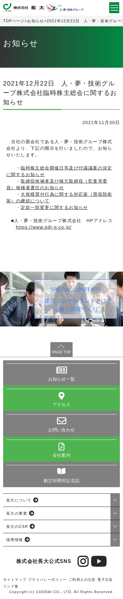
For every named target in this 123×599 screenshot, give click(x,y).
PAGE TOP (61, 352)
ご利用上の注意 (82, 579)
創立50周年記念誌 (61, 480)
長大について (18, 500)
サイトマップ (14, 579)
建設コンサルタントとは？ (78, 301)
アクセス (61, 404)
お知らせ (35, 21)
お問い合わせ (61, 429)
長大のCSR (17, 526)
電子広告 (105, 579)
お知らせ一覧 (61, 379)
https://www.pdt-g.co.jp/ (44, 227)
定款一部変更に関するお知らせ (54, 207)
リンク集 (11, 586)
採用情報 (14, 540)
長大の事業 (16, 513)
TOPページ (14, 21)
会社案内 (61, 455)
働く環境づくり (78, 309)
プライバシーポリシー (47, 579)
